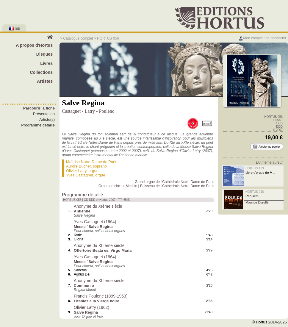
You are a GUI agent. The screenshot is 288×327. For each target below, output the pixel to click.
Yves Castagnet (79, 175)
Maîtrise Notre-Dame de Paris (91, 161)
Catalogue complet (78, 38)
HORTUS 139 (254, 168)
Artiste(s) (47, 119)
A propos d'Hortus (34, 45)
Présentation (44, 114)
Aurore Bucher (78, 166)
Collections (41, 72)
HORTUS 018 (254, 191)
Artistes (45, 81)
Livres (46, 63)
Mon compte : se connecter (262, 38)
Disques (44, 54)
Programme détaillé (38, 125)
